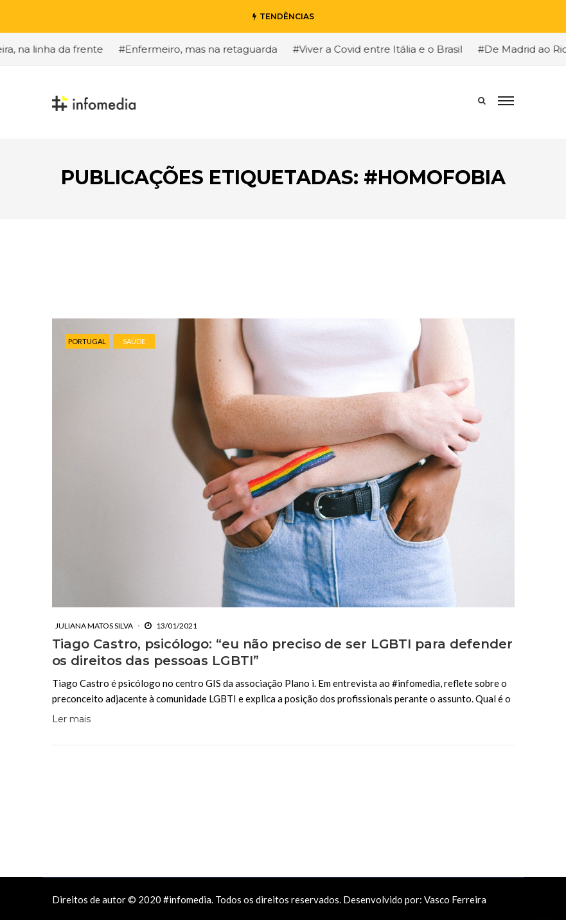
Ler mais (71, 719)
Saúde (134, 341)
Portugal (87, 341)
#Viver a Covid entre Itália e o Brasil (399, 49)
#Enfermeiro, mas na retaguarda (219, 49)
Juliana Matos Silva (94, 625)
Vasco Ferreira (455, 899)
